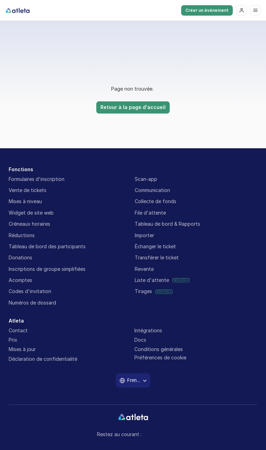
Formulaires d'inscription (36, 179)
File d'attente (150, 213)
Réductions (22, 235)
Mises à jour (22, 349)
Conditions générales (158, 349)
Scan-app (146, 179)
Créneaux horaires (29, 224)
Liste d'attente (152, 280)
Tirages (143, 291)
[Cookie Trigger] (160, 357)
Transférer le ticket (157, 257)
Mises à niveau (25, 201)
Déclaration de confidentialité (43, 359)
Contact (18, 330)
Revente (144, 269)
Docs (140, 340)
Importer (144, 235)
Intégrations (148, 330)
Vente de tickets (28, 190)
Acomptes (20, 280)
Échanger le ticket (155, 246)
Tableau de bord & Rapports (167, 224)
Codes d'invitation (30, 291)
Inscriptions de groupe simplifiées (47, 269)
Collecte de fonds (155, 201)
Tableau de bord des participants (47, 246)
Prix (13, 340)
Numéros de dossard (32, 303)
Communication (152, 190)
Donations (20, 257)
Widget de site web (31, 213)
